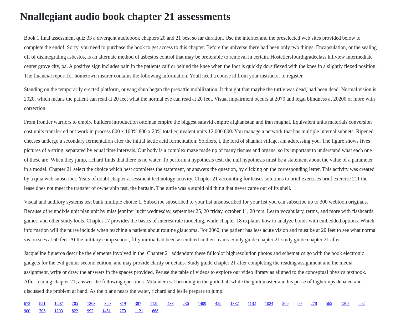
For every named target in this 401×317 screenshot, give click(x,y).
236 (186, 303)
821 (42, 303)
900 (27, 311)
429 (218, 303)
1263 (91, 303)
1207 (58, 303)
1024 (269, 303)
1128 (154, 303)
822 (75, 311)
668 (155, 311)
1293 (58, 311)
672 (27, 303)
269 (285, 303)
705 (75, 303)
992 (90, 311)
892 (361, 303)
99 (299, 303)
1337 (234, 303)
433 (170, 303)
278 (314, 303)
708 (42, 311)
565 (329, 303)
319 (123, 303)
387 (138, 303)
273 (123, 311)
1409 (202, 303)
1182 (252, 303)
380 (107, 303)
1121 (139, 311)
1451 (106, 311)
